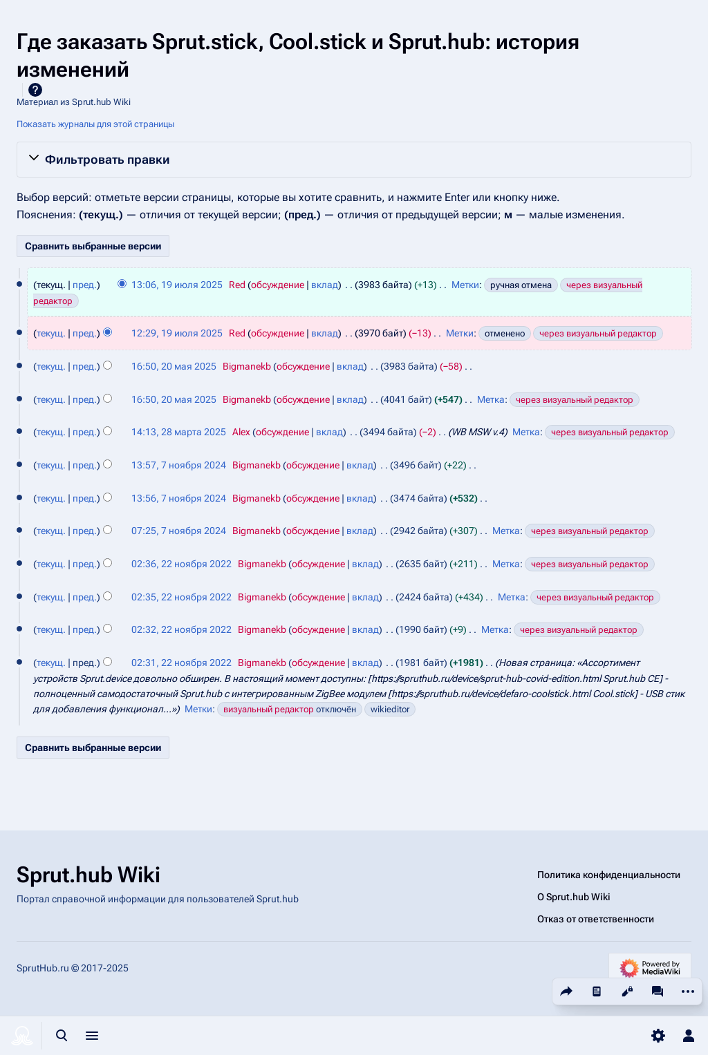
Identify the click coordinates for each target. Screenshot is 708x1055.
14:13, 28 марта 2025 (178, 431)
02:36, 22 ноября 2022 (181, 563)
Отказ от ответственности (595, 918)
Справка (35, 90)
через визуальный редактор (598, 333)
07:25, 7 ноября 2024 (178, 530)
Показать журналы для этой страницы (95, 124)
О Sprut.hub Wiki (574, 896)
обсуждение (277, 284)
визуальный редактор (268, 709)
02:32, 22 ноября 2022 (181, 629)
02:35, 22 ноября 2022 (181, 596)
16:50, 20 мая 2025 (173, 366)
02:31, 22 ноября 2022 (181, 662)
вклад (324, 284)
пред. (85, 284)
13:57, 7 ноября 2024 (178, 465)
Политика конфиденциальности (608, 874)
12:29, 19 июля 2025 (177, 333)
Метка (491, 399)
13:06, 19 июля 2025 (177, 284)
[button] (354, 159)
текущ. (51, 333)
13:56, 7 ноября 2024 (178, 498)
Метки (465, 284)
